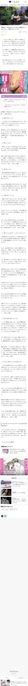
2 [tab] (9, 474)
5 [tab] (18, 474)
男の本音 (11, 509)
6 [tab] (21, 474)
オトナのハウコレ (4, 4)
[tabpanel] (14, 466)
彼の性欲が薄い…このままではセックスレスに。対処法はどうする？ (19, 501)
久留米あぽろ (14, 481)
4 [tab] (15, 474)
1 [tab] (6, 474)
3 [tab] (12, 474)
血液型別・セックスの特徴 (18, 492)
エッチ (3, 509)
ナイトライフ (12, 4)
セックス (6, 509)
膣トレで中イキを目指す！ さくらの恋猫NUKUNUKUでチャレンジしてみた (19, 484)
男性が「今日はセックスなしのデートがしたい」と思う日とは (15, 100)
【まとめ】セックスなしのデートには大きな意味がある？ (15, 105)
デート (16, 509)
